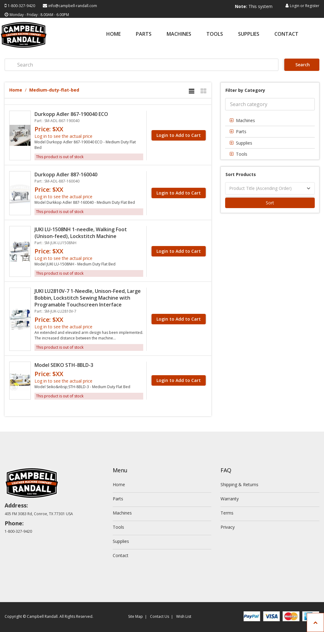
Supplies (248, 34)
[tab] (270, 120)
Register (312, 5)
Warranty (230, 499)
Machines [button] (245, 120)
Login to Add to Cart (178, 135)
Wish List (183, 616)
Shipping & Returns (239, 484)
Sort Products (240, 174)
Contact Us (159, 616)
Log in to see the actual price (63, 136)
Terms (227, 513)
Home (113, 34)
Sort (270, 203)
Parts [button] (241, 131)
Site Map (135, 616)
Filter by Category (245, 90)
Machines (179, 34)
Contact (286, 34)
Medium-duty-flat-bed (54, 90)
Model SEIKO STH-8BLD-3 (63, 365)
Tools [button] (241, 154)
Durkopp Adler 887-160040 (65, 174)
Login (294, 5)
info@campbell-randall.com (72, 5)
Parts (144, 34)
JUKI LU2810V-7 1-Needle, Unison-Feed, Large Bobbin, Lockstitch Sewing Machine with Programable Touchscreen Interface (87, 298)
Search (302, 65)
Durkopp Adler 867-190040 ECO (71, 114)
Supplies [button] (244, 143)
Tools (214, 34)
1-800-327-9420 (21, 5)
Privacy (228, 527)
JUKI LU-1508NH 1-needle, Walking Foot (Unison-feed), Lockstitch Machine (80, 233)
